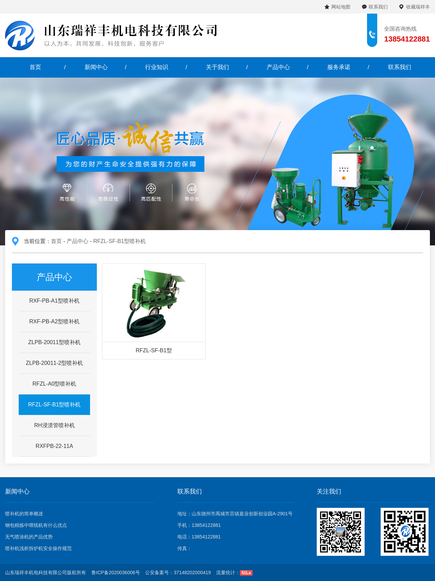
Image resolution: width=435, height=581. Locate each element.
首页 (35, 67)
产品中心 (278, 67)
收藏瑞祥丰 (418, 7)
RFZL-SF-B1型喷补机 (119, 241)
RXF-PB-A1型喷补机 (54, 301)
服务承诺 (338, 67)
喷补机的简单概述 (24, 513)
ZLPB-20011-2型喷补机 (54, 363)
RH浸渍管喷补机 (54, 425)
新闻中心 (96, 67)
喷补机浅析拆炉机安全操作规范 (38, 548)
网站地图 (340, 7)
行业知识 (156, 67)
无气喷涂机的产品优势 (29, 536)
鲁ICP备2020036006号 (115, 572)
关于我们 (217, 67)
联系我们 (378, 7)
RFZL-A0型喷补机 (54, 384)
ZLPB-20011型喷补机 (54, 342)
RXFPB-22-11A (54, 446)
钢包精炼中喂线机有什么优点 (36, 525)
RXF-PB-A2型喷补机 (54, 321)
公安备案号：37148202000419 (178, 572)
